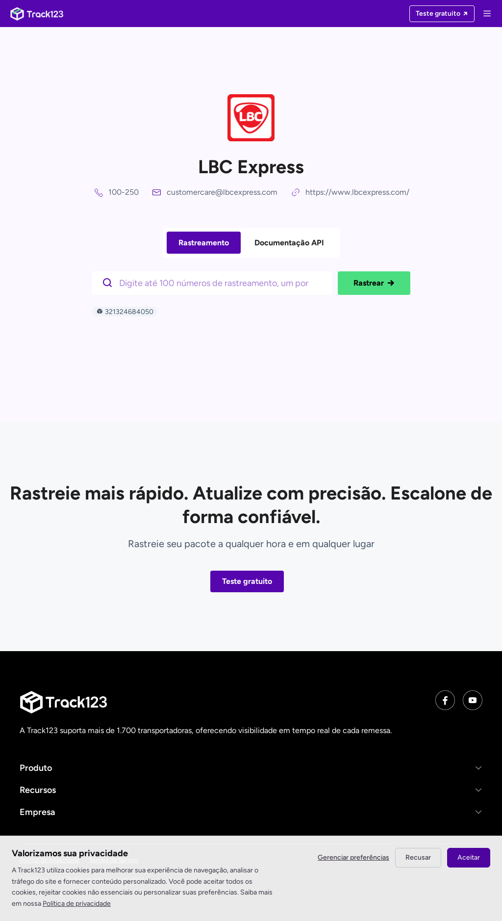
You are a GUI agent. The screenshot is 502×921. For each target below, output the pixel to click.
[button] (251, 768)
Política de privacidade (77, 903)
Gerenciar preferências (353, 857)
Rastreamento (203, 242)
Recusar (418, 857)
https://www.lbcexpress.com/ (357, 192)
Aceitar (468, 857)
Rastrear (374, 283)
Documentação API (289, 242)
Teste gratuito (247, 581)
